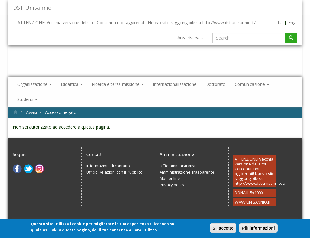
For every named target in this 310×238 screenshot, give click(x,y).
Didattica (72, 84)
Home (15, 112)
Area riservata (191, 38)
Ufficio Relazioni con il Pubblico (114, 172)
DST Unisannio (32, 7)
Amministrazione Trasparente (187, 172)
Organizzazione (34, 84)
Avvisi (31, 112)
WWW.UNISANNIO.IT (253, 202)
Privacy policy (172, 184)
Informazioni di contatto (108, 165)
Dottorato (216, 84)
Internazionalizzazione (174, 84)
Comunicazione (252, 84)
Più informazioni (258, 229)
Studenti (27, 99)
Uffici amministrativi (177, 165)
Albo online (170, 178)
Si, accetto (223, 229)
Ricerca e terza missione (118, 84)
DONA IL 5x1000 (249, 192)
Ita (280, 22)
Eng (291, 22)
